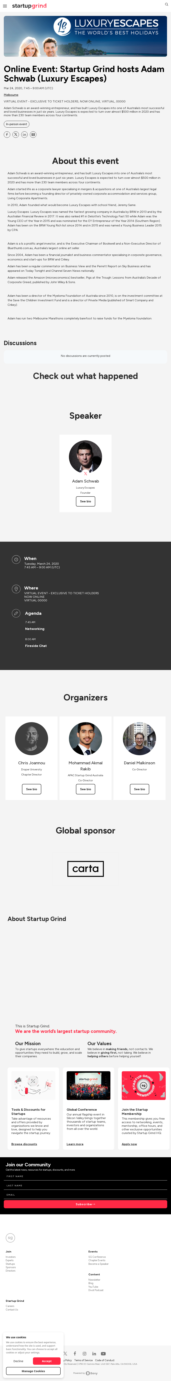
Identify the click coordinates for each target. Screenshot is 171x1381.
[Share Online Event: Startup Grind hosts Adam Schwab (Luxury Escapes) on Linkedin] (24, 134)
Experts (9, 1260)
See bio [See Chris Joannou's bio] (31, 789)
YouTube (93, 1286)
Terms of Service (83, 1360)
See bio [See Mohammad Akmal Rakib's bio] (85, 789)
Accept (47, 1361)
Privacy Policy (64, 1360)
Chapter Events (96, 1260)
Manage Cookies (33, 1371)
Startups (10, 1263)
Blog (90, 1283)
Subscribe (84, 1204)
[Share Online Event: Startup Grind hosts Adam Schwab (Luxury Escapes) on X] (16, 134)
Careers (10, 1306)
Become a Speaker (98, 1263)
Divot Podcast (95, 1290)
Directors (10, 1270)
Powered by (85, 1373)
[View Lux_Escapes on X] (85, 473)
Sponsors (11, 1267)
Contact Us (12, 1309)
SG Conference (97, 1257)
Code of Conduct (104, 1360)
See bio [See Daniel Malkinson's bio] (139, 789)
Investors (11, 1257)
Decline (18, 1361)
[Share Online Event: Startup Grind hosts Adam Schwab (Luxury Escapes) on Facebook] (7, 134)
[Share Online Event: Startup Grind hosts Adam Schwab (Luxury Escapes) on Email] (33, 134)
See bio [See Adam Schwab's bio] (85, 501)
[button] (166, 5)
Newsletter (94, 1279)
